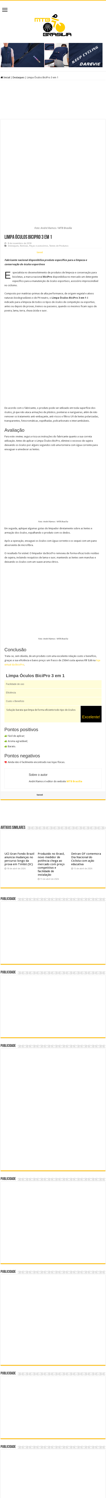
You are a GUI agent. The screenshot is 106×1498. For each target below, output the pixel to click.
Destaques (18, 77)
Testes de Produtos (58, 193)
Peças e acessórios (38, 193)
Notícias (24, 193)
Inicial (5, 77)
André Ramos (67, 1483)
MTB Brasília (74, 728)
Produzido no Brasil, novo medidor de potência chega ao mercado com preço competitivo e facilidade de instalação (51, 811)
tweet (40, 199)
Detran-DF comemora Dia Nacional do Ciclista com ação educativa (86, 806)
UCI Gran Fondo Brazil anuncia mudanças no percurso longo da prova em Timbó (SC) (19, 806)
